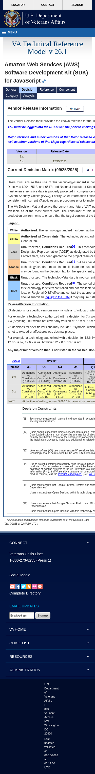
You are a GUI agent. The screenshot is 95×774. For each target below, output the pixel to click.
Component (67, 89)
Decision (28, 89)
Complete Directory (25, 593)
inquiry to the (57, 297)
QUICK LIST (19, 643)
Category (12, 95)
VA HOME (17, 629)
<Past (16, 361)
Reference (47, 89)
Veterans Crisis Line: (26, 554)
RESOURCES (20, 656)
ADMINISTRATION (24, 670)
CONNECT (18, 543)
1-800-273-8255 (22, 560)
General (11, 89)
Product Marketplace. (70, 474)
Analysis (29, 95)
